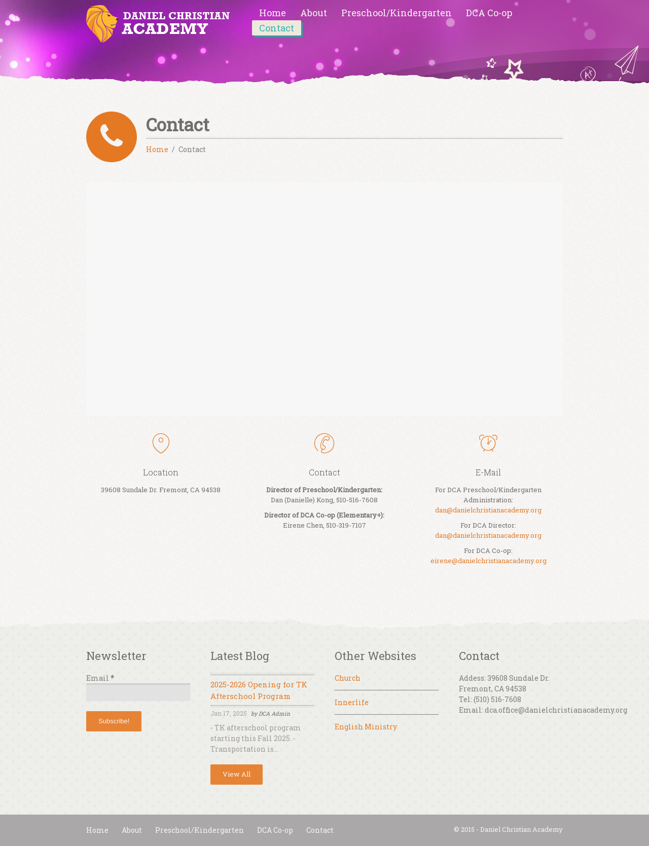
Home (272, 13)
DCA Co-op (489, 13)
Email (100, 678)
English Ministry (366, 726)
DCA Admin (274, 713)
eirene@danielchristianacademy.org (488, 560)
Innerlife (352, 702)
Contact (276, 28)
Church (347, 678)
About (313, 13)
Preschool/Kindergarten (396, 13)
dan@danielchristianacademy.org (488, 509)
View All (236, 774)
